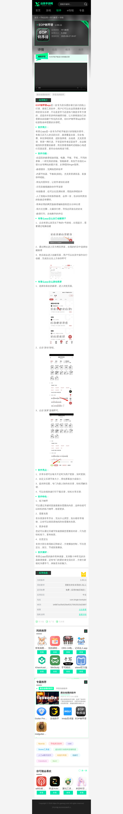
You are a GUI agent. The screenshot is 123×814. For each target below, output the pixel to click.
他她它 (75, 755)
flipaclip (41, 744)
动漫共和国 (62, 755)
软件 (58, 10)
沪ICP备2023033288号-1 (61, 807)
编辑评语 (41, 57)
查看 (41, 793)
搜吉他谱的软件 (43, 94)
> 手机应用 (43, 17)
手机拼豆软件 (56, 744)
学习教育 (65, 30)
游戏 (48, 10)
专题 (81, 10)
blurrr (55, 761)
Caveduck (42, 761)
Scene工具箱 (43, 749)
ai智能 (70, 10)
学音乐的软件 (58, 94)
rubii (69, 744)
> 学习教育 (53, 17)
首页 (38, 10)
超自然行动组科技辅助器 (65, 749)
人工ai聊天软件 (44, 755)
